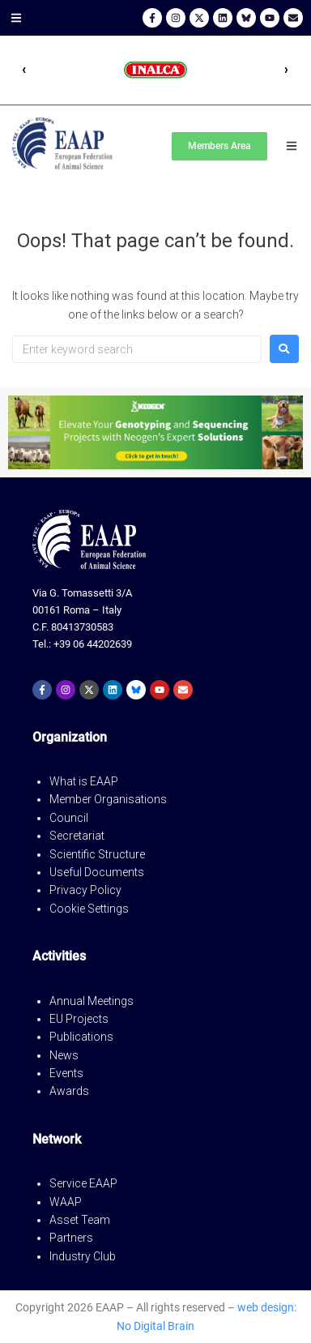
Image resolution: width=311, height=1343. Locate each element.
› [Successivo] (286, 69)
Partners (71, 1237)
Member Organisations (108, 799)
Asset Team (79, 1219)
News (64, 1055)
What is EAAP (83, 781)
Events (66, 1073)
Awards (69, 1090)
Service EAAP (83, 1183)
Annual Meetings (91, 1000)
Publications (81, 1036)
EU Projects (79, 1018)
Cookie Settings (89, 908)
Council (68, 817)
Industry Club (82, 1256)
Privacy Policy (85, 889)
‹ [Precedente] (24, 69)
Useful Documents (96, 872)
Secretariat (76, 835)
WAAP (65, 1201)
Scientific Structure (97, 854)
